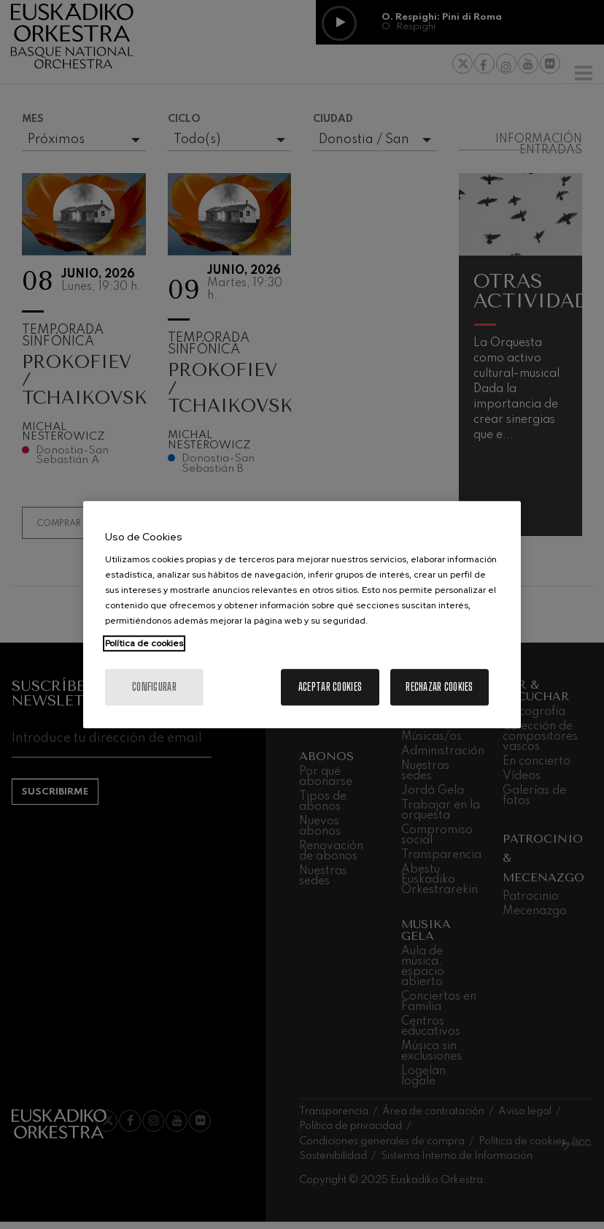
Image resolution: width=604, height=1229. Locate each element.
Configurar (154, 687)
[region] (302, 615)
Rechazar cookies (439, 687)
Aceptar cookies (330, 687)
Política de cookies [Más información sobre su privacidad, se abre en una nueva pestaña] (144, 643)
